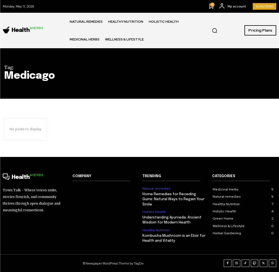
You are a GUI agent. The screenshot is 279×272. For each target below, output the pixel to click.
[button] (214, 30)
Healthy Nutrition (156, 230)
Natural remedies (156, 188)
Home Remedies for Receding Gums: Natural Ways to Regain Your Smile (173, 199)
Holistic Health (154, 212)
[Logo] (23, 30)
